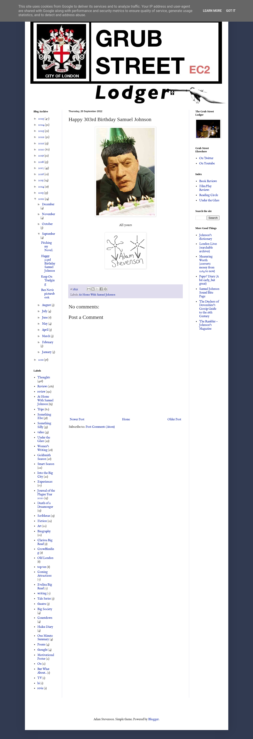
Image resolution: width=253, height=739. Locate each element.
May (45, 324)
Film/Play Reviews (205, 188)
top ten (41, 567)
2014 (41, 187)
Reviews (42, 386)
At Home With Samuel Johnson (97, 295)
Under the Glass (43, 439)
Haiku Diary (45, 627)
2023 (41, 131)
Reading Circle (208, 195)
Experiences (44, 482)
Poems (41, 645)
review (41, 392)
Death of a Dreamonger (45, 505)
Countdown (44, 618)
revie (40, 688)
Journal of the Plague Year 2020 (46, 494)
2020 (41, 149)
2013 (41, 193)
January (47, 352)
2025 (41, 119)
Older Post (174, 419)
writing (42, 593)
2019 (41, 156)
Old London (45, 558)
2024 (41, 125)
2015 (41, 180)
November (48, 214)
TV (39, 678)
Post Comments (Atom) (100, 427)
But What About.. (43, 671)
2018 (41, 162)
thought (42, 650)
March (46, 336)
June (45, 318)
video (40, 432)
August (47, 305)
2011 (41, 360)
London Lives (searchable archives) (208, 247)
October (47, 224)
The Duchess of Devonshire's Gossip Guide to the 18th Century (209, 309)
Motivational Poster (45, 657)
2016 (41, 174)
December (48, 204)
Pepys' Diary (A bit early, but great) (209, 280)
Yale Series (44, 599)
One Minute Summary (45, 638)
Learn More (212, 10)
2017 (41, 168)
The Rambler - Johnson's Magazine (208, 325)
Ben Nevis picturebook (48, 293)
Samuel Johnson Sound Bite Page (209, 292)
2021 (41, 143)
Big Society (44, 609)
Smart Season (45, 464)
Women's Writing (43, 448)
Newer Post (77, 419)
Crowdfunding (45, 551)
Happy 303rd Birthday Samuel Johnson (48, 263)
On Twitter (206, 158)
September (48, 234)
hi (38, 683)
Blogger (153, 719)
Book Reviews (208, 181)
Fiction (42, 521)
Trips (40, 409)
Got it (231, 10)
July (45, 311)
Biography (44, 531)
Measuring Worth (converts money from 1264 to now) (207, 264)
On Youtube (207, 163)
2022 (41, 137)
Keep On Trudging (48, 280)
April (45, 330)
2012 (41, 199)
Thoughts (43, 377)
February (47, 342)
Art (39, 526)
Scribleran (43, 516)
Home (126, 419)
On (39, 664)
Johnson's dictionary (205, 237)
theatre (41, 604)
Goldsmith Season (44, 457)
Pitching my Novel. (47, 246)
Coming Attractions (44, 574)
